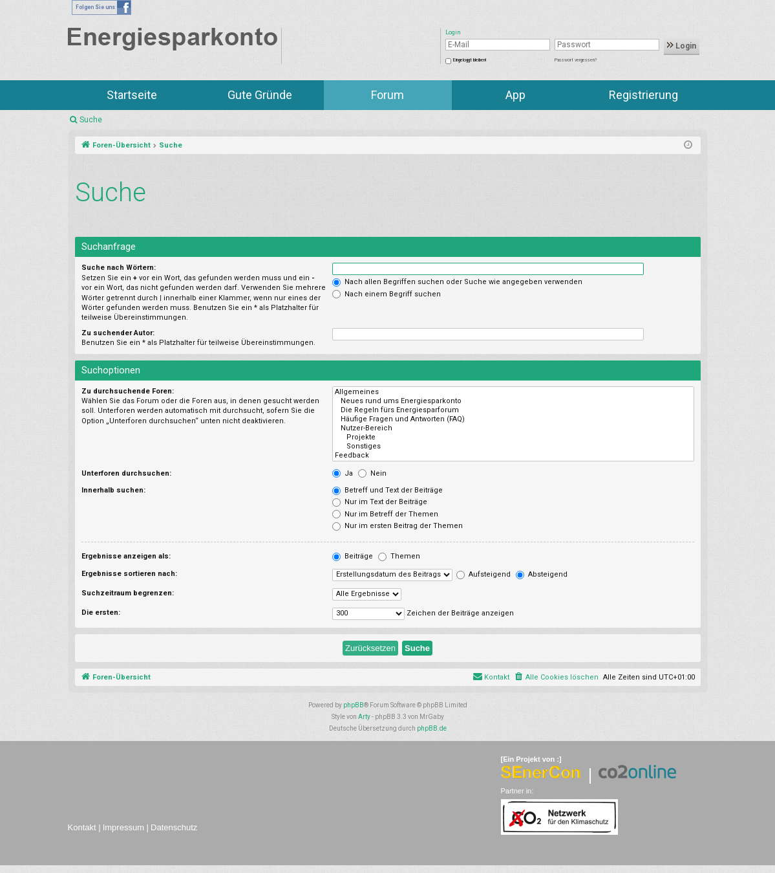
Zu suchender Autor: (117, 333)
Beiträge (352, 556)
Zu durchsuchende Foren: (127, 391)
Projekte (513, 437)
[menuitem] (556, 677)
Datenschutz (174, 827)
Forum (387, 95)
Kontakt (82, 827)
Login (681, 45)
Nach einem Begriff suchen (386, 294)
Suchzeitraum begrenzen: (127, 593)
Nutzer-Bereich (513, 428)
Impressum (123, 827)
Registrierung (643, 95)
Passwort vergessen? (576, 60)
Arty (364, 716)
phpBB (353, 705)
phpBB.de (432, 728)
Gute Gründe (260, 95)
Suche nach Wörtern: (118, 267)
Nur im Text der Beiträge (379, 502)
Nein (372, 473)
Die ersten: (100, 612)
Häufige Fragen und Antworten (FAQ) (513, 419)
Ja (342, 473)
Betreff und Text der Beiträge (387, 490)
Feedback (513, 455)
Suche (91, 119)
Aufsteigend (483, 574)
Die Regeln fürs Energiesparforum (513, 410)
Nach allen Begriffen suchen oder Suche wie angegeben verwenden (457, 282)
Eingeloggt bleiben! (469, 60)
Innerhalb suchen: (113, 490)
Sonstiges (513, 446)
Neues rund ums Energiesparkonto (513, 401)
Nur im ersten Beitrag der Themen (397, 526)
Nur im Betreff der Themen (385, 514)
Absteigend (542, 574)
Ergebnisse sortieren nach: (129, 573)
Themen (399, 556)
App (515, 95)
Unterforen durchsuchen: (126, 473)
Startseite (132, 95)
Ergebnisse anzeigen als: (126, 556)
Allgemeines (513, 392)
